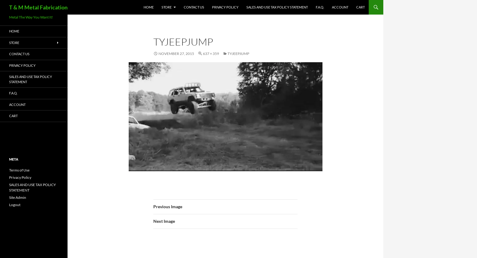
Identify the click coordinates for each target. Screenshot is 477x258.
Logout (14, 204)
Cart (360, 7)
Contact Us (194, 7)
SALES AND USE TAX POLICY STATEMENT (277, 7)
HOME (149, 7)
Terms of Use (19, 170)
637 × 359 (211, 53)
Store (167, 7)
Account (340, 7)
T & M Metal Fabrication (38, 7)
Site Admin (17, 197)
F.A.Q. (320, 7)
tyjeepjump (238, 53)
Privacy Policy (225, 7)
